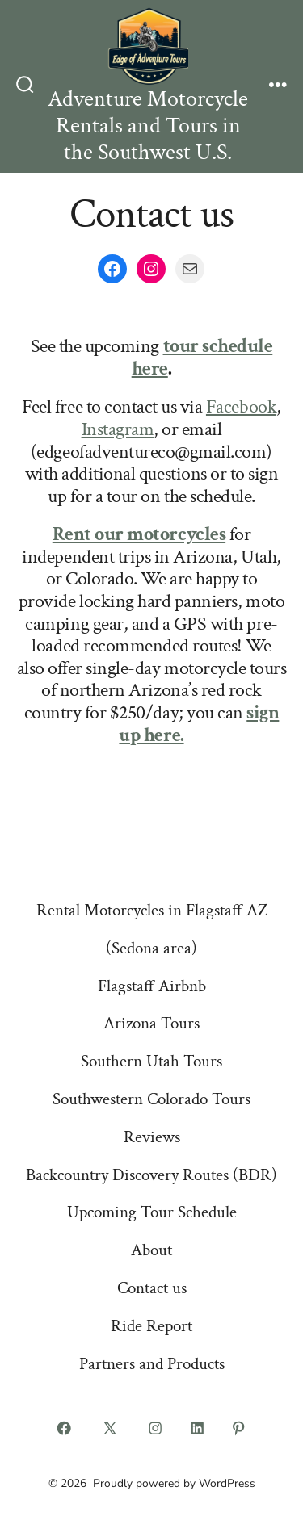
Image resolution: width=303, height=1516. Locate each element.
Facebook (241, 406)
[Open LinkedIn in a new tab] (197, 1428)
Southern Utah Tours (151, 1061)
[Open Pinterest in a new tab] (239, 1428)
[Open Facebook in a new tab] (64, 1428)
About (151, 1250)
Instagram (118, 429)
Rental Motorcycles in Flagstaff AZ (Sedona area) (151, 929)
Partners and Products (152, 1364)
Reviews (152, 1137)
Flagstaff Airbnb (152, 986)
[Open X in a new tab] (109, 1428)
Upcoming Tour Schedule (152, 1212)
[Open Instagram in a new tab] (156, 1428)
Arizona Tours (151, 1023)
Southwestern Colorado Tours (151, 1099)
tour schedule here (202, 357)
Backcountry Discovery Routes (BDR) (151, 1175)
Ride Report (151, 1326)
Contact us (152, 1288)
